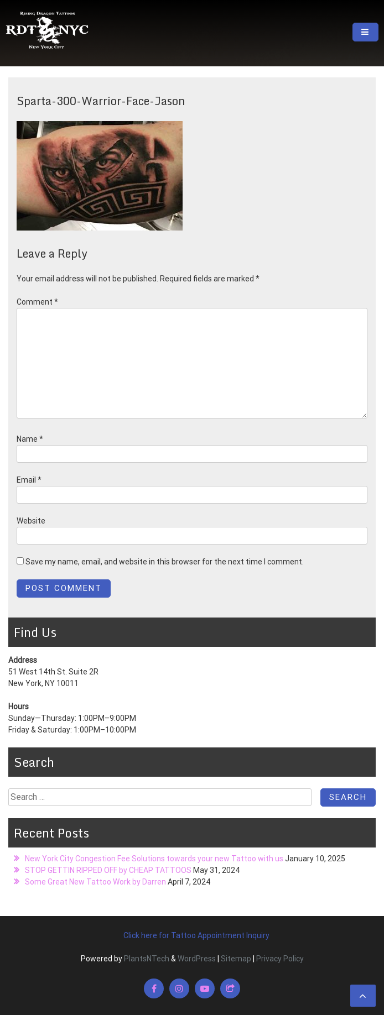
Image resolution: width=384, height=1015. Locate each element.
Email (29, 479)
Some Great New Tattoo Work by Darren (95, 881)
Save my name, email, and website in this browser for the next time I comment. (164, 561)
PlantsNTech (145, 958)
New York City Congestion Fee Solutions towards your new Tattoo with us (154, 858)
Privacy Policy (280, 958)
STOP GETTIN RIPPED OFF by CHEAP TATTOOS (108, 870)
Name (30, 439)
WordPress (197, 958)
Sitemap (236, 958)
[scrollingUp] (363, 996)
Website (31, 520)
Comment (37, 301)
